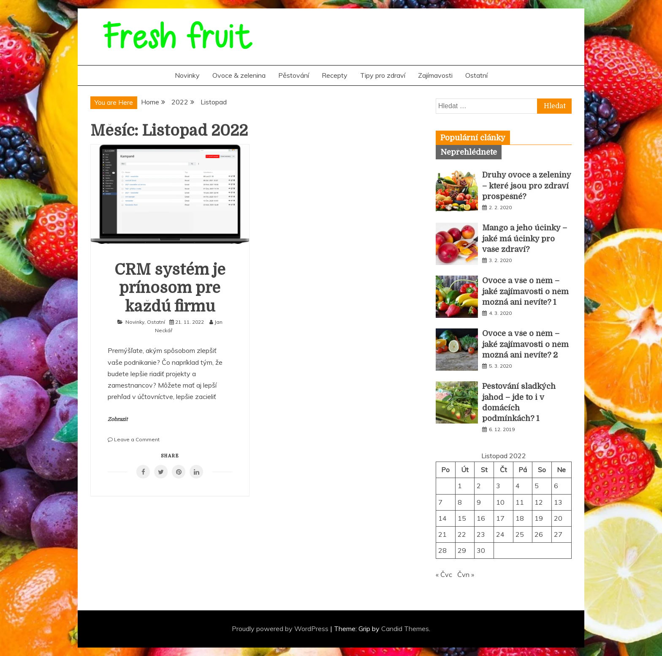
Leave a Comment (137, 439)
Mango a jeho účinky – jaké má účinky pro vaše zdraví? (524, 238)
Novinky (187, 75)
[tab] (473, 138)
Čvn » (465, 574)
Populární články (472, 138)
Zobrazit (118, 419)
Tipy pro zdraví (382, 75)
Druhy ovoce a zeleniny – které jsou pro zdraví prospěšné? (526, 185)
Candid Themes (405, 628)
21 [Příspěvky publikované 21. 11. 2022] (442, 534)
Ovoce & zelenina (239, 75)
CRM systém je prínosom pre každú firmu (169, 288)
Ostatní (476, 75)
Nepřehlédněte (468, 152)
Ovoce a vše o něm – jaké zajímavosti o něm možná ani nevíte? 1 (525, 291)
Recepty (334, 75)
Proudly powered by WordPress (281, 628)
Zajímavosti (435, 75)
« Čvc (444, 574)
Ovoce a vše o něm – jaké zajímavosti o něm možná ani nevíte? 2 (525, 344)
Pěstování (293, 75)
